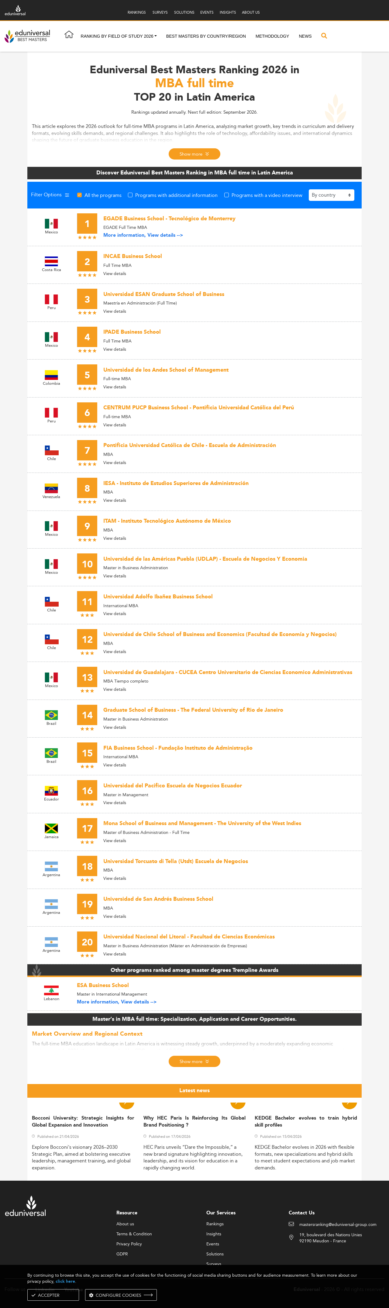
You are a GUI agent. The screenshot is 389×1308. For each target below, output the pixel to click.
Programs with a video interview (267, 195)
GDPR (122, 1254)
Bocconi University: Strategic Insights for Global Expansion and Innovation (83, 1121)
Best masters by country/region (206, 36)
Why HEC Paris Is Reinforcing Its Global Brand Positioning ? (194, 1121)
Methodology (272, 36)
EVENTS (207, 12)
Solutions (215, 1254)
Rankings (215, 1224)
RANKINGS (137, 12)
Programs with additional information (176, 195)
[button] (155, 36)
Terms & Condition (134, 1234)
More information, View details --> (143, 235)
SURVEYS (160, 12)
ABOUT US (251, 12)
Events (212, 1244)
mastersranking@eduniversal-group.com (338, 1225)
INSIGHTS (228, 12)
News (305, 36)
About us (125, 1224)
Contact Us (302, 1213)
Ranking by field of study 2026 (117, 36)
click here (65, 1281)
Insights (213, 1234)
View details (114, 273)
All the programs (103, 195)
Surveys (213, 1264)
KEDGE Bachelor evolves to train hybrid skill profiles (306, 1121)
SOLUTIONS (184, 12)
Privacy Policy (129, 1244)
